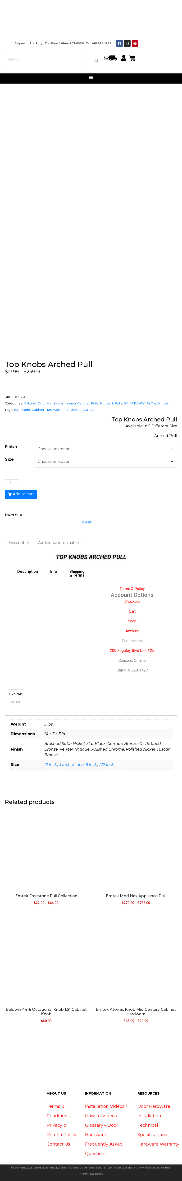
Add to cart (23, 494)
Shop (132, 621)
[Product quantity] (12, 482)
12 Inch (50, 764)
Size (9, 459)
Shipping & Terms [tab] (77, 573)
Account (132, 631)
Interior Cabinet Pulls (81, 403)
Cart (132, 611)
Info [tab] (53, 571)
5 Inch (78, 764)
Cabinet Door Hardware (43, 403)
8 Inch (91, 764)
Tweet (86, 521)
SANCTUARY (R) (137, 403)
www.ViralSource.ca (149, 1167)
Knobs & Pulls (111, 403)
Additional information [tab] (59, 542)
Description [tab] (19, 542)
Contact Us (58, 1144)
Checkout (132, 601)
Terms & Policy (132, 588)
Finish (11, 446)
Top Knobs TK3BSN (79, 410)
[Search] (96, 60)
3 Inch (65, 764)
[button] (91, 77)
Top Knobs (159, 403)
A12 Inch (106, 764)
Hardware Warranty (158, 1144)
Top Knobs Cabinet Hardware (37, 410)
